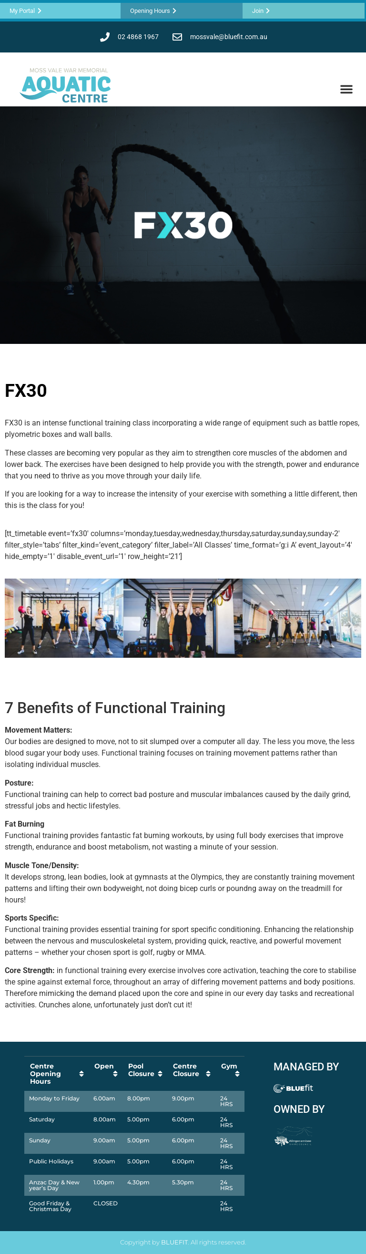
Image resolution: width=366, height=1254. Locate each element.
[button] (346, 89)
